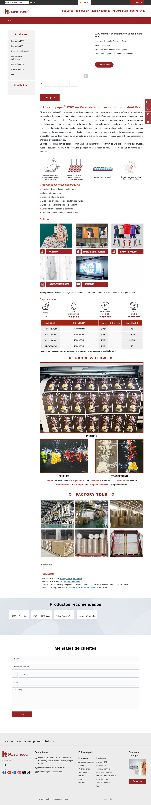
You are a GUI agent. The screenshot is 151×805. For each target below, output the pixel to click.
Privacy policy (107, 799)
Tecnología (82, 11)
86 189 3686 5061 (72, 581)
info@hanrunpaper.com (71, 579)
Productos (67, 11)
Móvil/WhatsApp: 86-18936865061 (51, 768)
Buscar (32, 2)
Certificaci (82, 769)
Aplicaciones (120, 11)
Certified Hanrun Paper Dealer (81, 587)
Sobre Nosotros (100, 11)
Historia (81, 776)
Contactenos (137, 11)
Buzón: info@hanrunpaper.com (50, 772)
